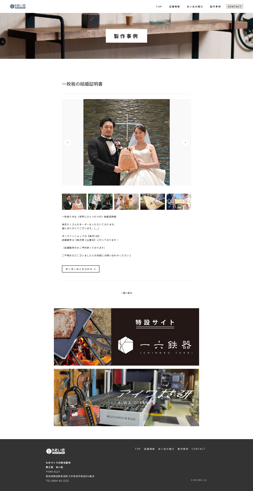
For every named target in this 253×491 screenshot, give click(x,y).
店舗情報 (174, 6)
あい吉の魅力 (195, 6)
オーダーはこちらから (81, 269)
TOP (159, 6)
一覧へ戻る (126, 292)
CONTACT (235, 6)
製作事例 (215, 6)
